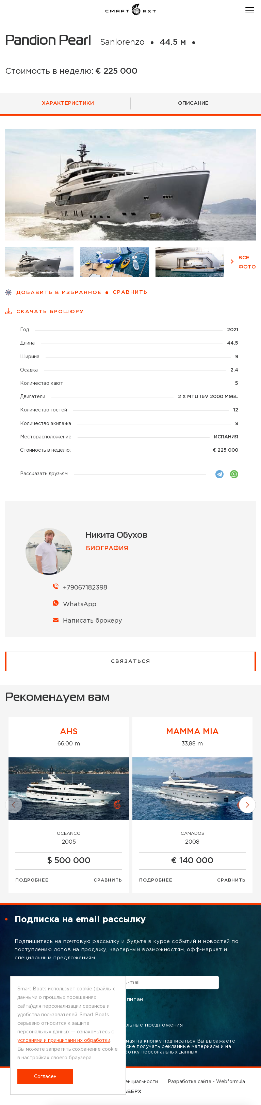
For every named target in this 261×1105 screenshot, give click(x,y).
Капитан (127, 999)
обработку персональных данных (154, 1052)
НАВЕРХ (130, 1091)
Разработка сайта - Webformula (206, 1082)
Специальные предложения (140, 1025)
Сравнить (108, 880)
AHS (69, 732)
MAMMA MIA (192, 732)
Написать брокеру (92, 621)
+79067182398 (85, 588)
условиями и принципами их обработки (63, 1040)
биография (107, 548)
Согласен (45, 1077)
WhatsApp (79, 604)
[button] (13, 804)
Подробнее (32, 880)
